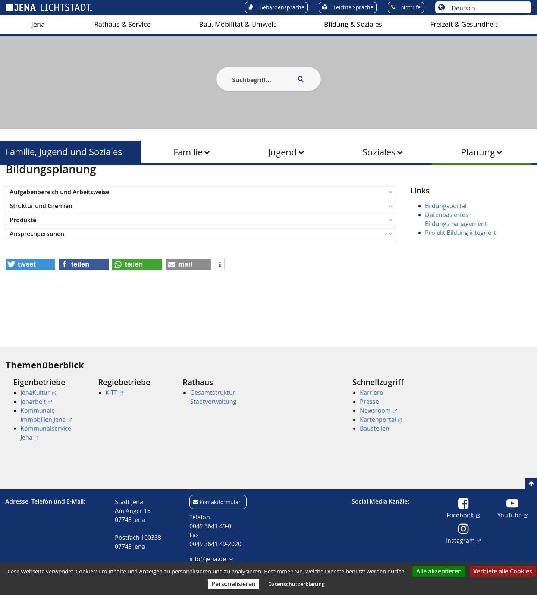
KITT (114, 392)
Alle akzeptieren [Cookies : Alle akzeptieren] (439, 571)
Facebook (463, 514)
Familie (187, 152)
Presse (369, 401)
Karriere (371, 392)
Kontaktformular (220, 502)
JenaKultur (38, 392)
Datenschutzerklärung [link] (296, 584)
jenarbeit (36, 401)
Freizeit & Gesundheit (463, 24)
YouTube (512, 514)
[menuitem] (38, 24)
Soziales (378, 152)
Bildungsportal (446, 242)
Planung (478, 152)
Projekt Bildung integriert (460, 269)
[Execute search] (300, 79)
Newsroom (378, 410)
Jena (38, 24)
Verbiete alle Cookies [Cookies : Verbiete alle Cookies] (502, 571)
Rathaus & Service (122, 24)
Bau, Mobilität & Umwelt (237, 24)
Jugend (282, 152)
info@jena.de (211, 559)
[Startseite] (14, 184)
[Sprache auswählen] (487, 8)
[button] (201, 228)
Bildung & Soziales (353, 24)
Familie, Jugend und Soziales (64, 152)
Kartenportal (381, 419)
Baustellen (374, 428)
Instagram (463, 540)
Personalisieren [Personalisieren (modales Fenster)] (233, 584)
